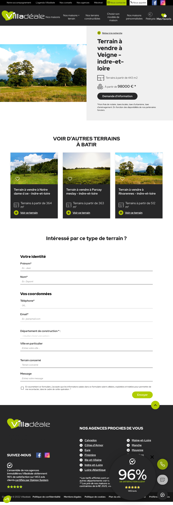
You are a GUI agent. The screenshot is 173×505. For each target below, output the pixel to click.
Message (86, 376)
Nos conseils (66, 2)
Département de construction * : (86, 334)
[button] (7, 499)
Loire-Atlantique (95, 470)
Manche (137, 445)
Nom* (86, 279)
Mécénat (98, 2)
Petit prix (150, 18)
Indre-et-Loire (94, 465)
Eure (87, 450)
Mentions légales (72, 496)
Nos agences (83, 2)
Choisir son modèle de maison (113, 17)
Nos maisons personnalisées (134, 17)
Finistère (90, 455)
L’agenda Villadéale (45, 2)
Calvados (91, 440)
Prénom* (86, 266)
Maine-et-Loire (141, 440)
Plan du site (115, 496)
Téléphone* (86, 303)
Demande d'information (117, 96)
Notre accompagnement (19, 2)
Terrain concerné (86, 362)
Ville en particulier (86, 346)
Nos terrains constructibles (92, 17)
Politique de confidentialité (46, 496)
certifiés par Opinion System (31, 480)
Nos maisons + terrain (71, 17)
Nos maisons (53, 17)
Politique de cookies (95, 496)
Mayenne (137, 450)
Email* (86, 316)
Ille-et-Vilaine (93, 460)
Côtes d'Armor (94, 445)
